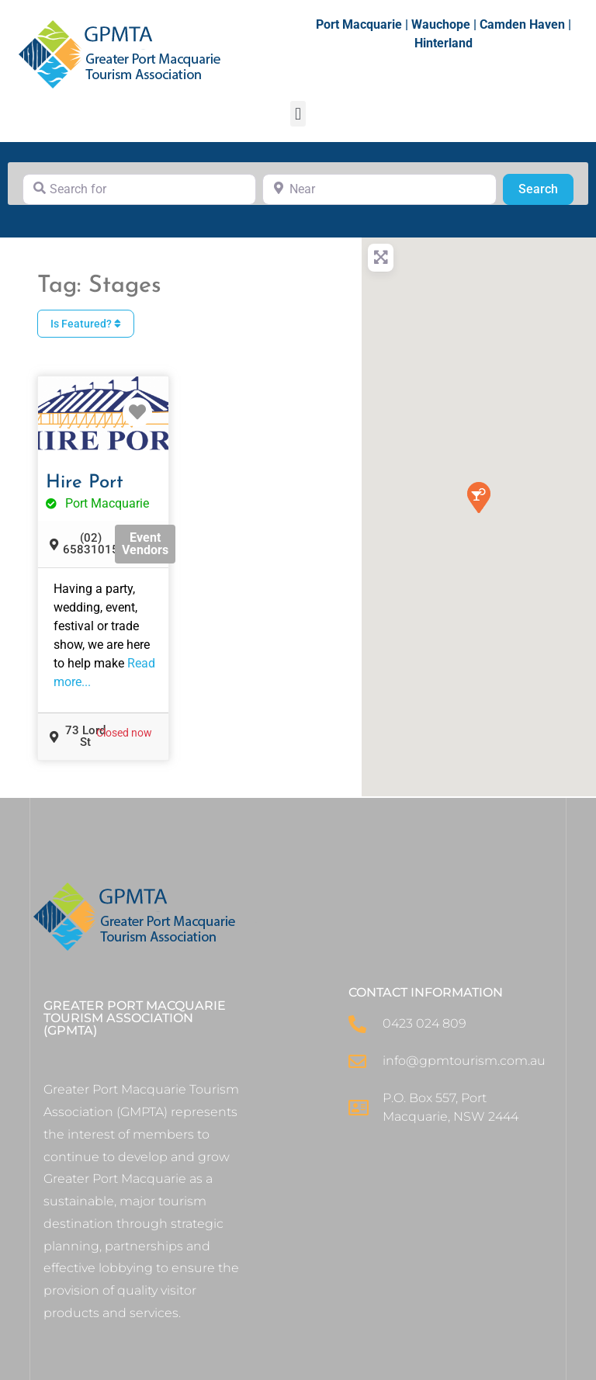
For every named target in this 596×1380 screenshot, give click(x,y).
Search (545, 187)
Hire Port (84, 482)
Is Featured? (85, 323)
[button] (297, 114)
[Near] (379, 189)
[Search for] (139, 189)
